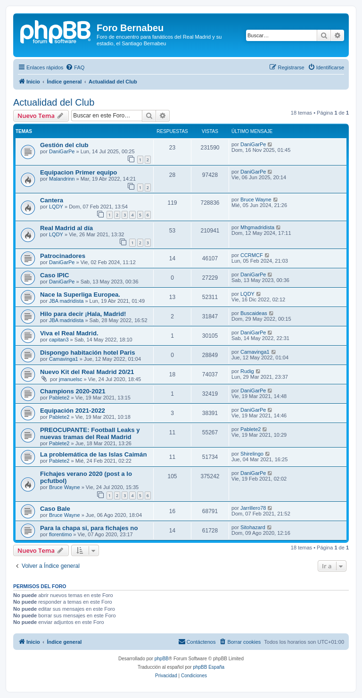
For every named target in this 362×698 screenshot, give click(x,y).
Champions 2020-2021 (73, 391)
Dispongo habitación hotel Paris (87, 352)
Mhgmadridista (257, 227)
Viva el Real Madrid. (69, 333)
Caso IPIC (54, 275)
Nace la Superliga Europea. (80, 294)
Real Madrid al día (66, 228)
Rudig (247, 371)
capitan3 (59, 339)
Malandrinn (61, 179)
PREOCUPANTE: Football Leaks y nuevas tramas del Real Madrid (90, 433)
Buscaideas (253, 313)
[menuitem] (75, 67)
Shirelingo (251, 454)
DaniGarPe (61, 151)
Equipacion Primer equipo (78, 172)
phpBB (162, 658)
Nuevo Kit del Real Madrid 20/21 (87, 371)
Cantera (51, 200)
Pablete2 (59, 397)
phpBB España (208, 667)
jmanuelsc (70, 379)
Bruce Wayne (256, 199)
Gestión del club (64, 145)
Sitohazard (252, 527)
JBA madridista (66, 301)
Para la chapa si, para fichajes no (89, 528)
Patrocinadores (62, 255)
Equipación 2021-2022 (72, 410)
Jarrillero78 (253, 508)
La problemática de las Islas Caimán (93, 454)
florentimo (60, 534)
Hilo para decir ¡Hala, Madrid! (83, 313)
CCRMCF (251, 255)
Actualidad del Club (53, 102)
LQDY (56, 206)
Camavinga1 (63, 359)
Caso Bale (55, 508)
